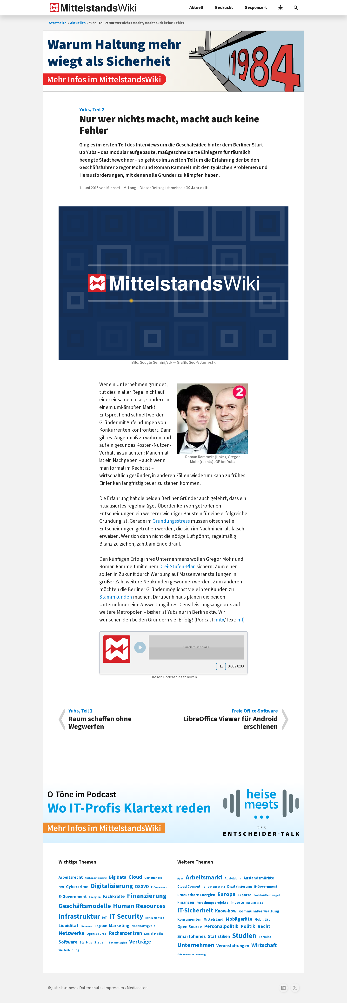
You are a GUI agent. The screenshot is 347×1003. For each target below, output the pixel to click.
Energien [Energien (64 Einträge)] (95, 897)
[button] (296, 7)
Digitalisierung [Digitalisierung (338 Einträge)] (112, 886)
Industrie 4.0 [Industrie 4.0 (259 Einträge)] (254, 903)
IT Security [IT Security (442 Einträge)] (126, 916)
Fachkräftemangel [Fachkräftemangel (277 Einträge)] (267, 895)
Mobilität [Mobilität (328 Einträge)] (262, 919)
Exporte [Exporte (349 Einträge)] (244, 894)
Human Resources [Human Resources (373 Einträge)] (139, 906)
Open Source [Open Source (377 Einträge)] (189, 927)
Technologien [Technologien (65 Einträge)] (118, 943)
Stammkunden (115, 596)
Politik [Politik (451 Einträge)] (247, 926)
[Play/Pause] (140, 647)
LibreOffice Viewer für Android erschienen (228, 719)
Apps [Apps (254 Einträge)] (180, 878)
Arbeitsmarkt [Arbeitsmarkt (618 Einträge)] (204, 877)
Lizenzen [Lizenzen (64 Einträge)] (87, 926)
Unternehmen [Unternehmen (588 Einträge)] (195, 945)
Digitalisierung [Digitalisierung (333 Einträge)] (239, 886)
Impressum (114, 988)
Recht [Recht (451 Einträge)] (263, 926)
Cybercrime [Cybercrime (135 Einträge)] (77, 887)
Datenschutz (90, 988)
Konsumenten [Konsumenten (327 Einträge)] (189, 919)
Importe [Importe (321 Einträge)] (237, 902)
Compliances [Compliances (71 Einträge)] (153, 878)
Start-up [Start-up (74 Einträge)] (86, 942)
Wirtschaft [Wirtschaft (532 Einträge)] (264, 945)
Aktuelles (78, 23)
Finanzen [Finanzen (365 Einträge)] (185, 902)
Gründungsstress (171, 521)
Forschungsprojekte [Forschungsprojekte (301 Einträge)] (212, 902)
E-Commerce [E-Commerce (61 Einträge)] (159, 887)
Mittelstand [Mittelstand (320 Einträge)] (213, 919)
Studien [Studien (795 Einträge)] (244, 936)
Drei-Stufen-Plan (177, 566)
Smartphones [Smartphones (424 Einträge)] (191, 936)
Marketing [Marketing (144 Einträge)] (119, 926)
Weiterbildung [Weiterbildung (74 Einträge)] (69, 950)
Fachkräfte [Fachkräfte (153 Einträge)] (114, 896)
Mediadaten (137, 988)
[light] (280, 7)
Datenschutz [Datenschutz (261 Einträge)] (216, 887)
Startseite (58, 23)
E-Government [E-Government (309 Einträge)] (265, 886)
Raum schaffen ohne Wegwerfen (118, 719)
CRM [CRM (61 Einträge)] (61, 887)
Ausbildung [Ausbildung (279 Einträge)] (233, 878)
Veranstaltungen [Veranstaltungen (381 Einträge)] (232, 946)
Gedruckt (224, 8)
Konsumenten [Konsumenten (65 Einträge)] (154, 918)
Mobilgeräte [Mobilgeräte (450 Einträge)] (239, 919)
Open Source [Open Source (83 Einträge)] (97, 933)
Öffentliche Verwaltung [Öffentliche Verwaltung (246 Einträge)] (191, 954)
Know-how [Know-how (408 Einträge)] (225, 911)
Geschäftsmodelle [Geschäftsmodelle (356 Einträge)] (85, 906)
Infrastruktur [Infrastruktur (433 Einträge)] (79, 916)
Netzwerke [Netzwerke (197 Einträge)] (71, 933)
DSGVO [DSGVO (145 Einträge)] (142, 887)
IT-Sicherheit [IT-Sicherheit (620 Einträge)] (195, 910)
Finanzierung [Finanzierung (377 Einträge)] (147, 896)
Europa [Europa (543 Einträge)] (226, 894)
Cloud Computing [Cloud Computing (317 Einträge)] (191, 886)
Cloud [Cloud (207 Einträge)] (135, 877)
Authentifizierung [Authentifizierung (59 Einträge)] (96, 878)
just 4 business (64, 988)
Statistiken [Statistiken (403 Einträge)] (219, 936)
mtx (220, 619)
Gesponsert (256, 8)
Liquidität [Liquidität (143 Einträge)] (69, 926)
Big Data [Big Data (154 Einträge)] (117, 877)
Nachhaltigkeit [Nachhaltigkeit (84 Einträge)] (143, 926)
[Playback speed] (221, 666)
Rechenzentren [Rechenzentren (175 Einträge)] (125, 933)
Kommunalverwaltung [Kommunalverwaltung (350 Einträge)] (259, 911)
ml (240, 619)
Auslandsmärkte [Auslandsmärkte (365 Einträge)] (259, 878)
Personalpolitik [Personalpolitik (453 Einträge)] (221, 926)
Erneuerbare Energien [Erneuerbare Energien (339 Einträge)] (196, 894)
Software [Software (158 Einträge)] (68, 942)
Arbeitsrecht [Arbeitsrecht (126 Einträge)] (71, 877)
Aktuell (196, 8)
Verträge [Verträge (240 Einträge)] (140, 942)
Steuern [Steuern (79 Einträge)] (100, 942)
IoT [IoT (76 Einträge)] (104, 918)
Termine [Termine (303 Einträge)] (265, 937)
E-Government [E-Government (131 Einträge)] (73, 897)
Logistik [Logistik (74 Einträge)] (101, 926)
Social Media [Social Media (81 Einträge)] (153, 933)
